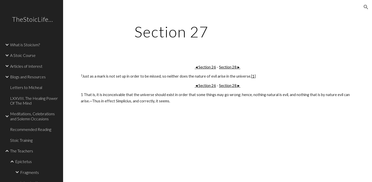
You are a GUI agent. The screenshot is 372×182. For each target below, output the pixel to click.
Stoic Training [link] (21, 140)
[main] (171, 31)
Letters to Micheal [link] (26, 87)
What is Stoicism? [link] (25, 44)
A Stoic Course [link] (23, 55)
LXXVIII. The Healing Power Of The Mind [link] (34, 100)
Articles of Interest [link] (26, 66)
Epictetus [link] (23, 161)
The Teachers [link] (21, 150)
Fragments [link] (29, 172)
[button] (366, 7)
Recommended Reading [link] (30, 129)
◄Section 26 (205, 67)
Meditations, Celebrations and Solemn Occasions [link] (32, 116)
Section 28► (230, 67)
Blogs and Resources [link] (28, 76)
